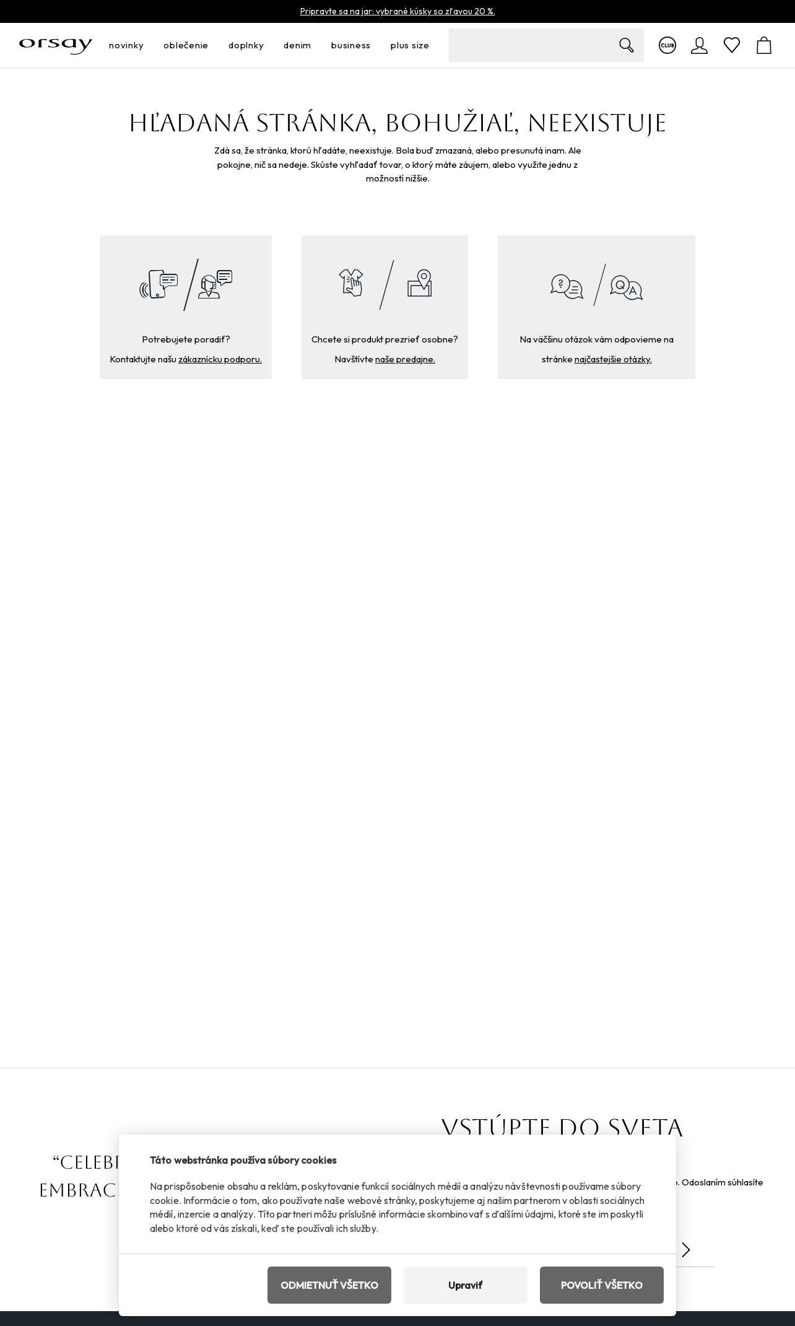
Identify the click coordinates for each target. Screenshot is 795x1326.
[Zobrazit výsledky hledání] (626, 45)
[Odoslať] (686, 1249)
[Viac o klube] (667, 45)
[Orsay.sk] (56, 45)
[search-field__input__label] (546, 45)
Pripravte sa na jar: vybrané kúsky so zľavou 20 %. (397, 11)
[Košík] (764, 45)
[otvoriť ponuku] (147, 45)
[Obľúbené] (732, 45)
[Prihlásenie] (699, 45)
